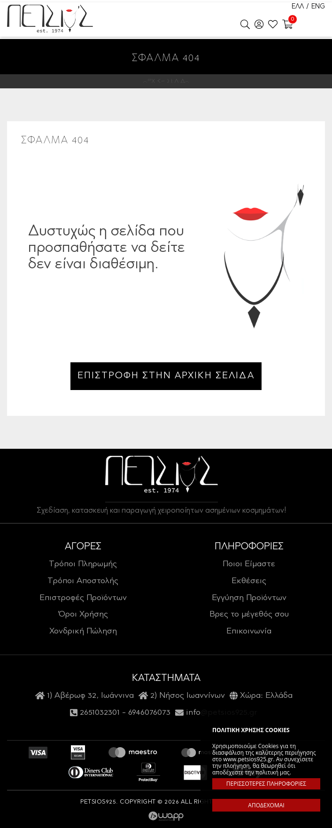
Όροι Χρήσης (83, 614)
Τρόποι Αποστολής (82, 581)
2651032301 (100, 713)
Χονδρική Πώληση (83, 631)
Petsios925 (50, 18)
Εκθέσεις (249, 581)
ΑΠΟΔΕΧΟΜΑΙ (266, 805)
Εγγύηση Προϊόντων (249, 598)
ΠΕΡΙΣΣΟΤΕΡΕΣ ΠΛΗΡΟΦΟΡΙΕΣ (266, 784)
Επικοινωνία (248, 631)
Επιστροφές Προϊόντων (83, 598)
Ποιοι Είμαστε (249, 564)
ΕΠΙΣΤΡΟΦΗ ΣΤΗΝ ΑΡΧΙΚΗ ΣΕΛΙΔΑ (166, 376)
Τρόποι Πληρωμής (83, 564)
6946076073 (149, 713)
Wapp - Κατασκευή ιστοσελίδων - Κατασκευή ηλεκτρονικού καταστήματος (166, 816)
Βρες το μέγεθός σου (249, 614)
